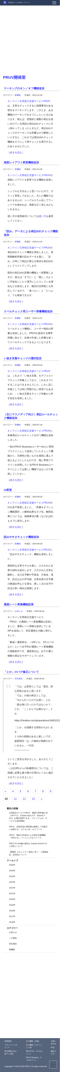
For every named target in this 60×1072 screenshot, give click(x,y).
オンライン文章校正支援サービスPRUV (29, 101)
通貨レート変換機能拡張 (19, 604)
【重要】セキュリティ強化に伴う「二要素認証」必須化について (28, 853)
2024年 (12, 876)
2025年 (12, 870)
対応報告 (19, 678)
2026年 (12, 865)
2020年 (12, 899)
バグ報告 (13, 938)
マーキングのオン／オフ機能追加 (24, 88)
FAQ (52, 1047)
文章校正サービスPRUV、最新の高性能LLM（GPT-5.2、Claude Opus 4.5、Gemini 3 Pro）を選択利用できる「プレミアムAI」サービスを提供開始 (28, 817)
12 (24, 798)
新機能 (18, 95)
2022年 (12, 888)
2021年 (12, 893)
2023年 (12, 882)
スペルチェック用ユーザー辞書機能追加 (28, 311)
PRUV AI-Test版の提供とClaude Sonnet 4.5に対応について (28, 844)
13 (33, 798)
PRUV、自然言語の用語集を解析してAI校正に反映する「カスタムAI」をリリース (28, 827)
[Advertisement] (28, 33)
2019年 (12, 905)
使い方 (42, 216)
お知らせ (19, 611)
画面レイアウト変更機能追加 (21, 162)
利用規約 (8, 1041)
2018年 (12, 911)
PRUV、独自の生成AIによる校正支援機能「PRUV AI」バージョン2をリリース (27, 836)
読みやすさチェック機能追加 (21, 536)
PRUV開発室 (14, 77)
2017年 (12, 916)
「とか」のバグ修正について (21, 671)
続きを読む (16, 152)
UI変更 (8, 490)
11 (15, 798)
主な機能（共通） (33, 1041)
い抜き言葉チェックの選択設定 (23, 358)
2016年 (12, 922)
